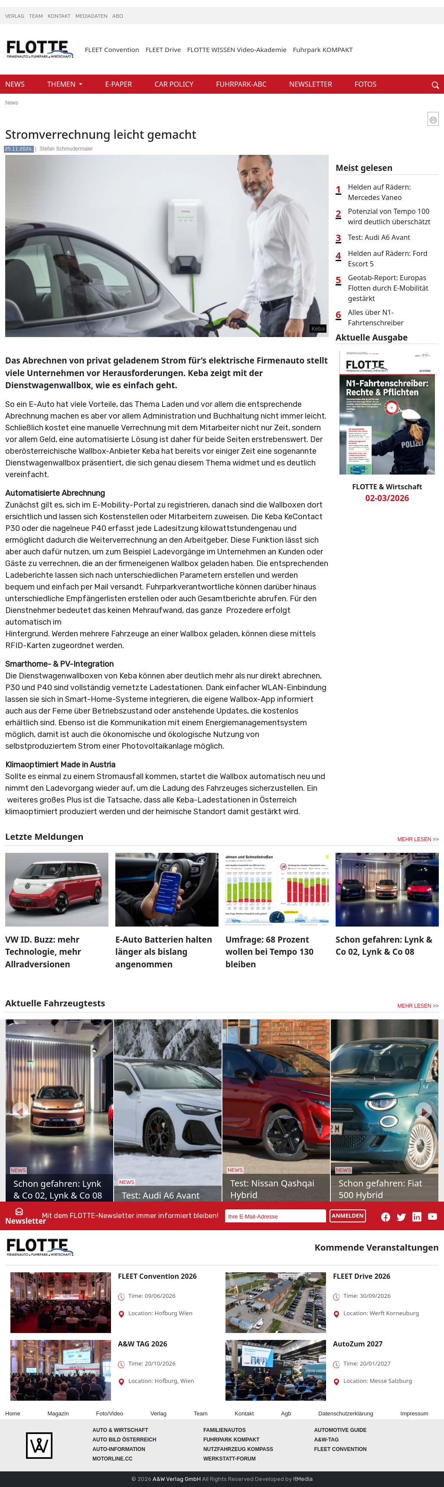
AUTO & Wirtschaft (120, 1430)
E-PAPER (119, 84)
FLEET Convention (112, 49)
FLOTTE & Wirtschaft (387, 486)
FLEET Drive (163, 49)
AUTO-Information (118, 1449)
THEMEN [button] (62, 84)
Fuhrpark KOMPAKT (323, 49)
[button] (20, 1110)
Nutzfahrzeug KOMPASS (238, 1449)
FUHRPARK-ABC (242, 84)
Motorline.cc (112, 1459)
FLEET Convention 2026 (157, 1276)
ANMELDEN (348, 1215)
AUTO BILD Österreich (124, 1440)
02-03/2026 (387, 498)
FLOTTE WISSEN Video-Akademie (237, 49)
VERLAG (15, 16)
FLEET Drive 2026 (361, 1276)
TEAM (36, 16)
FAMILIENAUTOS (224, 1430)
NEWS (15, 84)
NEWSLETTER (311, 84)
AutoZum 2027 (357, 1344)
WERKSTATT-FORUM (229, 1459)
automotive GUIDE (340, 1430)
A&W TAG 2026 (142, 1344)
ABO (117, 16)
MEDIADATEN (92, 16)
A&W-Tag (326, 1440)
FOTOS (365, 84)
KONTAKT (60, 16)
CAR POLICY (174, 84)
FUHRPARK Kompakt (231, 1440)
